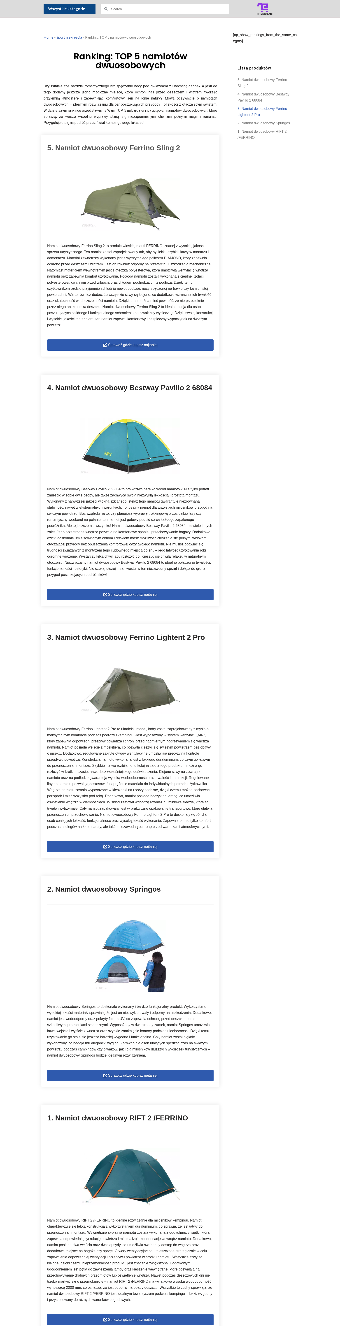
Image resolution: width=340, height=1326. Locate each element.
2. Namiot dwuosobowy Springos (264, 123)
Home (48, 37)
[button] (130, 346)
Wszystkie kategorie (67, 8)
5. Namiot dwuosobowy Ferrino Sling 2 (262, 83)
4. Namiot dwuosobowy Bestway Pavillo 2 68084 (263, 97)
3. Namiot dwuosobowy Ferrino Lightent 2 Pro (262, 112)
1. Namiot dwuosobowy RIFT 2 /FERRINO (262, 135)
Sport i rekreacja (69, 37)
